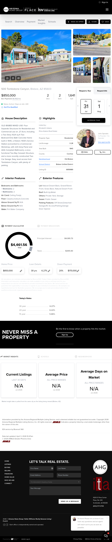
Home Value (9, 477)
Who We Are (9, 480)
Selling (7, 471)
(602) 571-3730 (98, 506)
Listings (7, 464)
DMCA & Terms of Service (93, 539)
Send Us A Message (70, 501)
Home (6, 461)
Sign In (103, 2)
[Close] (107, 518)
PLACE (5, 521)
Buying (7, 467)
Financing (8, 474)
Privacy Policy (77, 539)
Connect (8, 483)
